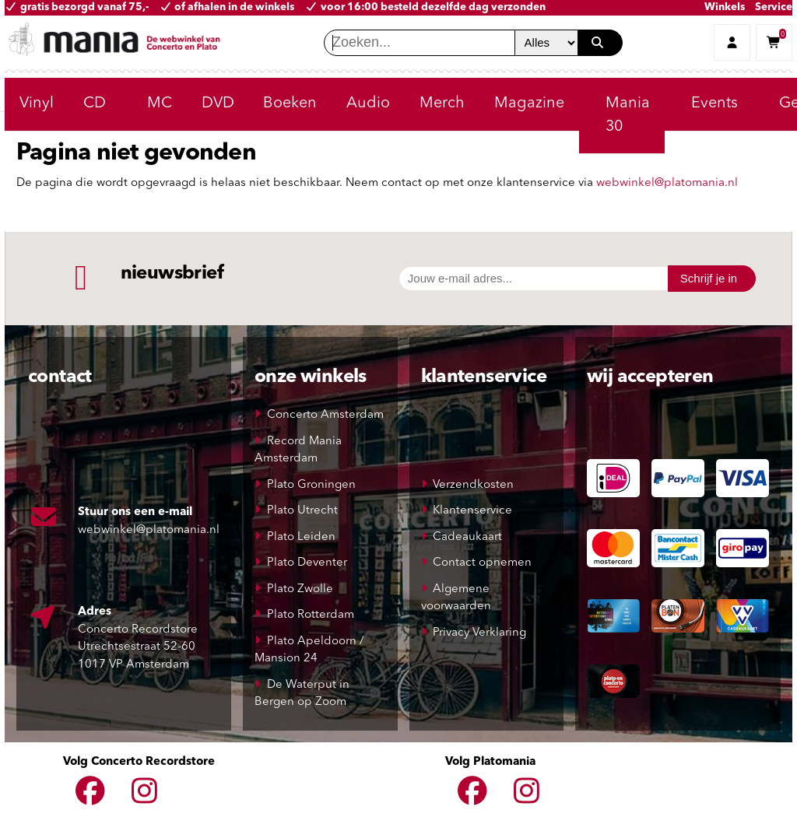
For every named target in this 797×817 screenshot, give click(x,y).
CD (94, 103)
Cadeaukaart (467, 537)
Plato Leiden (301, 537)
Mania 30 (628, 115)
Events (714, 103)
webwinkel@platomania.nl (667, 183)
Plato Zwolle (300, 589)
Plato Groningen (311, 485)
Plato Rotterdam (310, 615)
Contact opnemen (482, 563)
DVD (218, 103)
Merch (442, 103)
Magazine (529, 103)
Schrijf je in (708, 278)
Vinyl (36, 103)
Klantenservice (472, 511)
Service (773, 7)
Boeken (290, 103)
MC (159, 103)
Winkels (724, 7)
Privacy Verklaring (479, 633)
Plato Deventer (307, 563)
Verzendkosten (473, 485)
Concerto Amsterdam (325, 415)
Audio (368, 103)
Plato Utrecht (302, 511)
